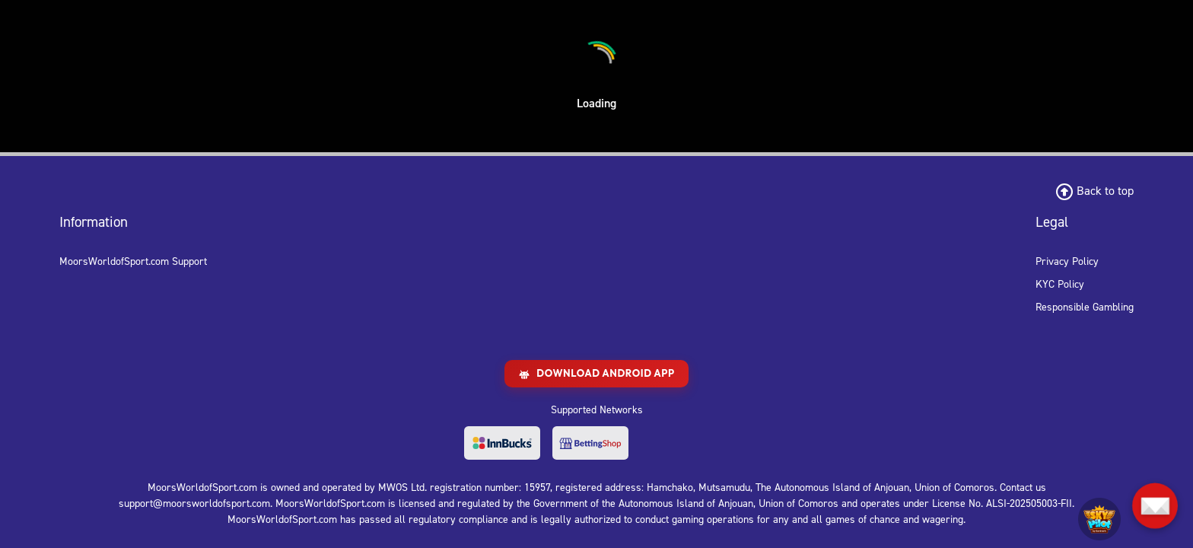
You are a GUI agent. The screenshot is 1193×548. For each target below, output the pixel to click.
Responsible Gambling (1085, 307)
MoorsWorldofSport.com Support (133, 261)
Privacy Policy (1067, 261)
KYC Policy (1060, 284)
